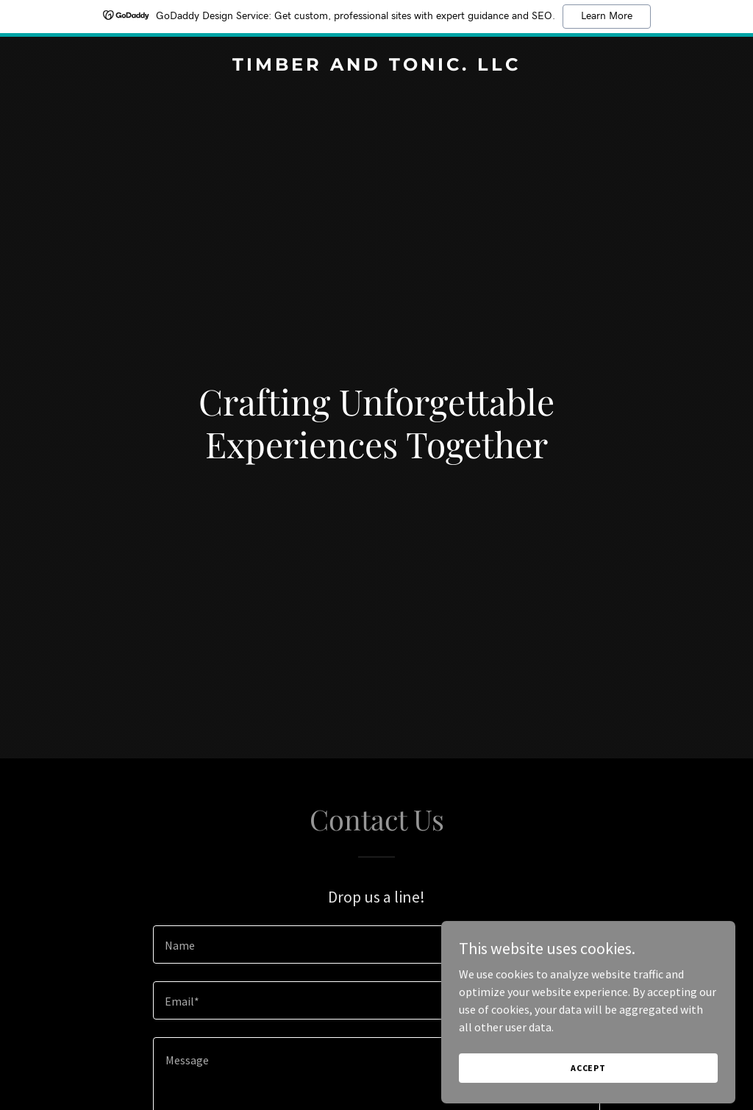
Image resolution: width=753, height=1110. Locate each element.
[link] (376, 66)
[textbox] (376, 944)
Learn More (606, 16)
